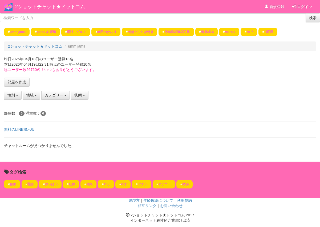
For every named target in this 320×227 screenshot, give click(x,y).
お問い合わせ (171, 206)
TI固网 (268, 32)
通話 (30, 184)
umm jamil (18, 32)
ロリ (107, 184)
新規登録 (274, 7)
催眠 (13, 184)
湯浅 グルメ (76, 32)
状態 (79, 95)
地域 (31, 95)
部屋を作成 (16, 82)
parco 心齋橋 (46, 32)
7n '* (249, 32)
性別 (12, 95)
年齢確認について (158, 200)
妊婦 (72, 184)
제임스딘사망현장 (140, 32)
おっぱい (51, 184)
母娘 (89, 184)
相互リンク (147, 206)
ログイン (302, 7)
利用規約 (184, 200)
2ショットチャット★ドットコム (50, 6)
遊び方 (134, 200)
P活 (124, 184)
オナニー (164, 184)
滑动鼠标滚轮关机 (177, 32)
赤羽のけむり (106, 32)
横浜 (185, 184)
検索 (313, 18)
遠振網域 (207, 32)
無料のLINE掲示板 (19, 129)
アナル (142, 184)
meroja (230, 32)
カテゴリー (56, 95)
